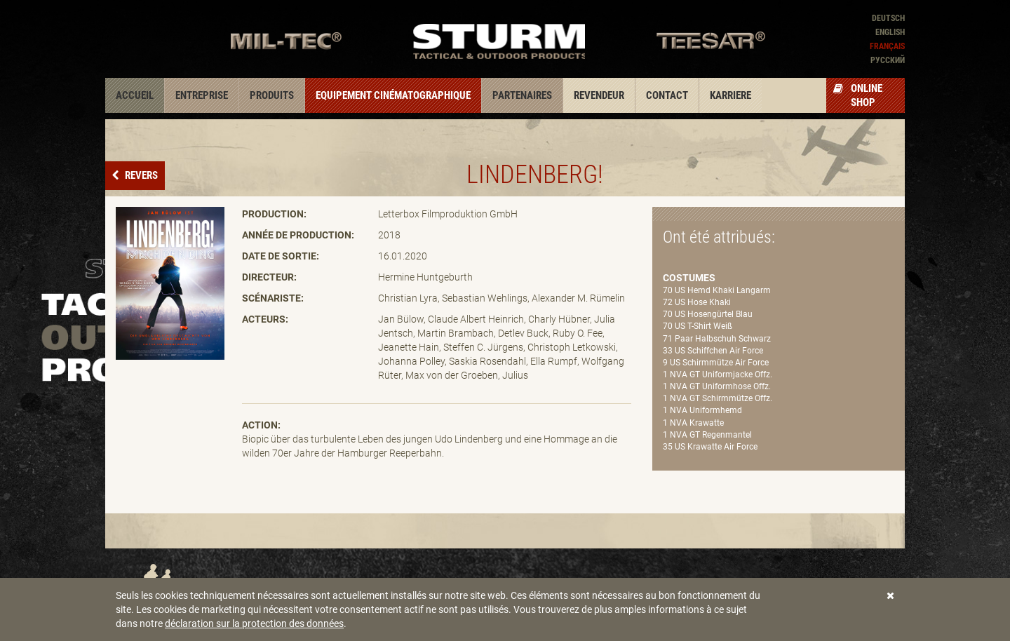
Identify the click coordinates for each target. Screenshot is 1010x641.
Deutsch (888, 18)
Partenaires (522, 95)
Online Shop (857, 95)
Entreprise (201, 95)
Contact (667, 95)
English (890, 32)
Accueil (135, 95)
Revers (140, 175)
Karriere (730, 95)
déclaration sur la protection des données (254, 623)
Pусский (887, 60)
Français (887, 46)
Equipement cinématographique (393, 95)
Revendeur (599, 95)
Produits (272, 95)
